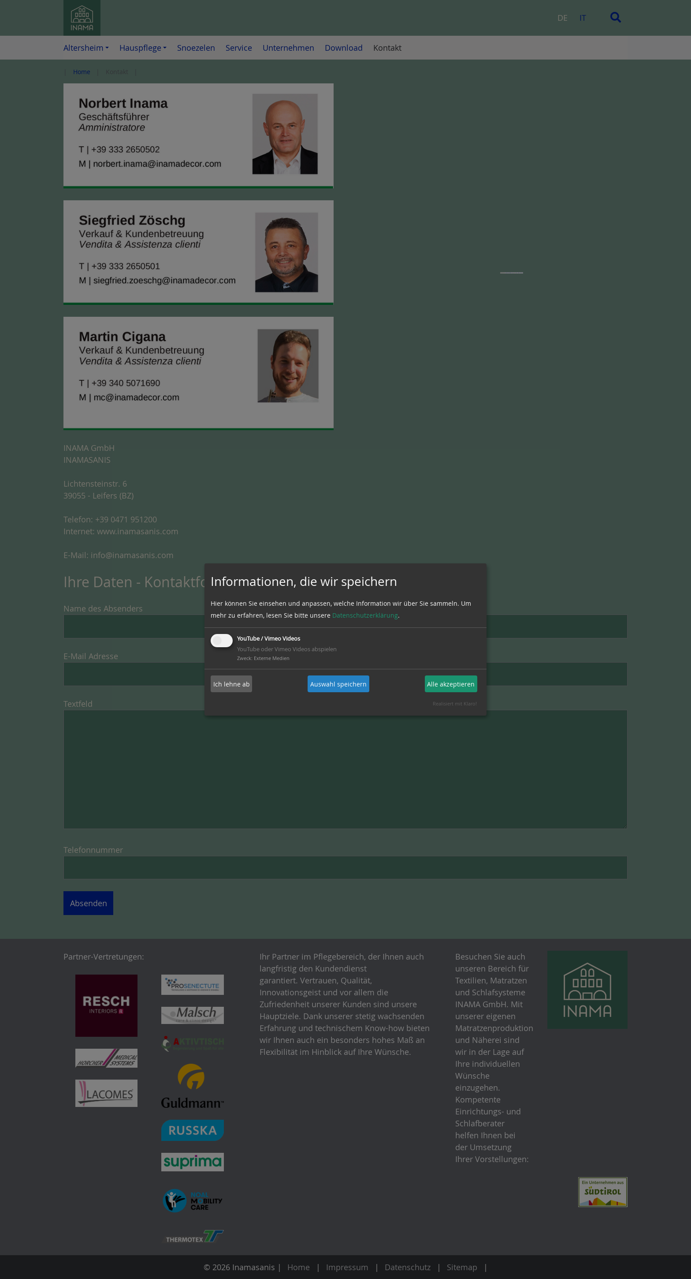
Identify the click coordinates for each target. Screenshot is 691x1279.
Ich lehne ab (231, 684)
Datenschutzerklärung (365, 615)
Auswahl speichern (338, 684)
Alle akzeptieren (451, 684)
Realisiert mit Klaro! (455, 703)
